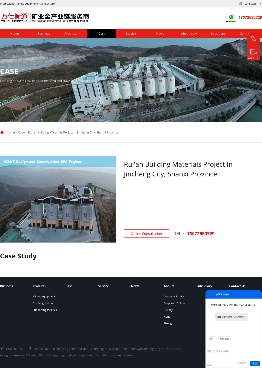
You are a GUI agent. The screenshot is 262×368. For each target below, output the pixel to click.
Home (14, 34)
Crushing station (43, 303)
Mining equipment (44, 296)
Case (102, 34)
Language (249, 3)
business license (121, 355)
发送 (254, 363)
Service (131, 34)
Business (43, 34)
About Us (189, 34)
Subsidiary (218, 34)
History (168, 310)
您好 (212, 339)
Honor (167, 316)
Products (73, 34)
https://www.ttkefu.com (244, 305)
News (160, 34)
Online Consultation (146, 233)
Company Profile (174, 296)
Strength (169, 323)
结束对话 (241, 363)
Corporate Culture (175, 303)
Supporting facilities (45, 310)
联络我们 (224, 339)
